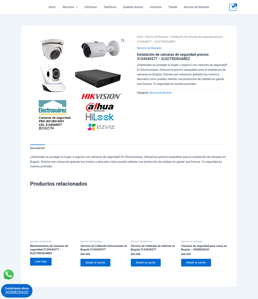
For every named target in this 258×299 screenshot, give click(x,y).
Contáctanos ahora (17, 291)
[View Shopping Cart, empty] (232, 7)
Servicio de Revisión (193, 7)
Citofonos (92, 7)
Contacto (154, 7)
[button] (123, 40)
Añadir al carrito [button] (96, 263)
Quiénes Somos (133, 7)
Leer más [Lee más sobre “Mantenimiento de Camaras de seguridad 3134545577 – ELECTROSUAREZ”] (41, 262)
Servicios (72, 7)
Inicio (55, 7)
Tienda (170, 7)
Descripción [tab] (37, 148)
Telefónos (110, 7)
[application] (78, 7)
